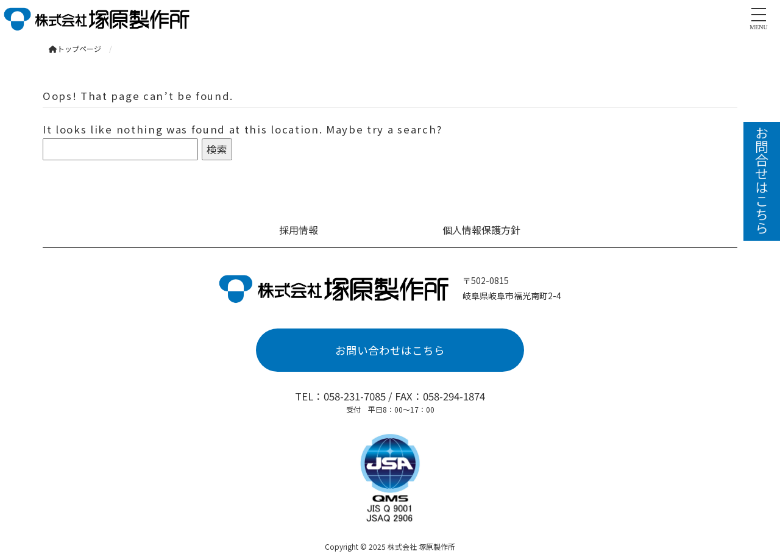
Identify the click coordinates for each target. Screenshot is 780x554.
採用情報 (298, 229)
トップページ (75, 48)
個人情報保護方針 (481, 229)
